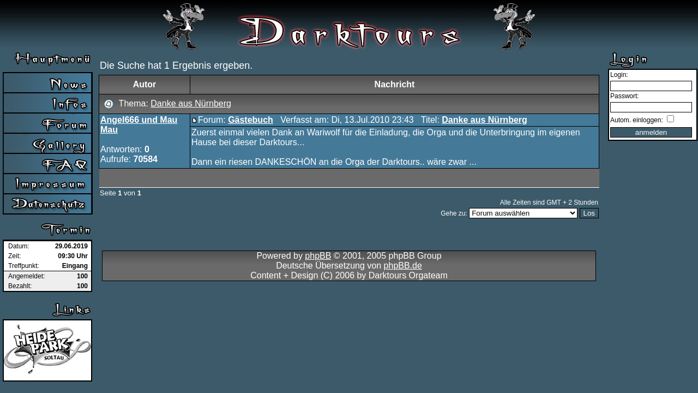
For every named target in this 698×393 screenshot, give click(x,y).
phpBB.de (403, 265)
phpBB (318, 255)
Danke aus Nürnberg (191, 103)
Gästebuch (250, 119)
